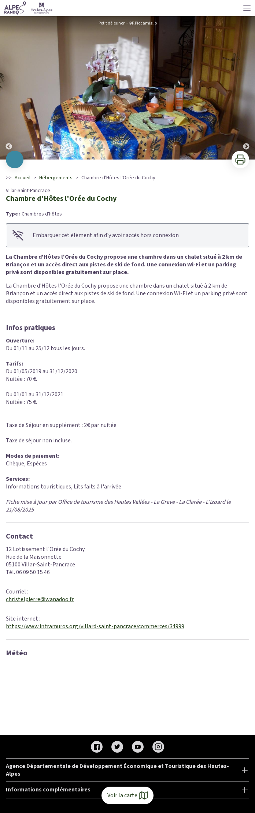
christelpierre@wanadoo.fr (40, 599)
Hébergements (56, 177)
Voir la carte (127, 795)
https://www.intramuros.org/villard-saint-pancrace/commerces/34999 (95, 626)
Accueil (22, 177)
